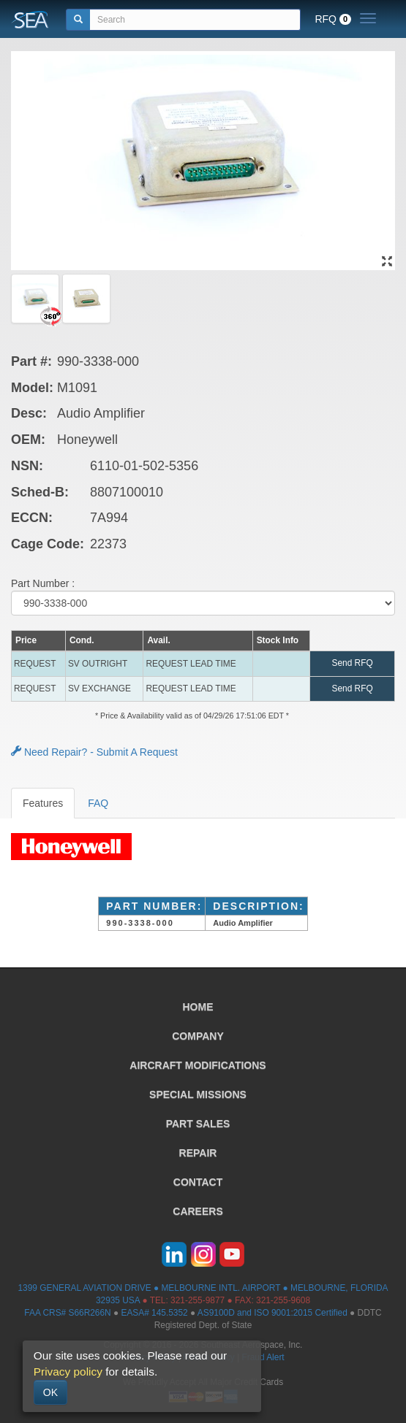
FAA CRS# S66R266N (67, 1313)
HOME (198, 1007)
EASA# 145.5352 (154, 1313)
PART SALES (198, 1123)
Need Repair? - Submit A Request (94, 752)
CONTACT (197, 1182)
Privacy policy (68, 1371)
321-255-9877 (197, 1300)
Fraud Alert (262, 1357)
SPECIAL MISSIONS (198, 1094)
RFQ (333, 19)
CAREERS (197, 1211)
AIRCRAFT (197, 1065)
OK (50, 1392)
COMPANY (198, 1036)
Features (43, 803)
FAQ (98, 803)
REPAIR (198, 1153)
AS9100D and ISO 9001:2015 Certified (272, 1313)
